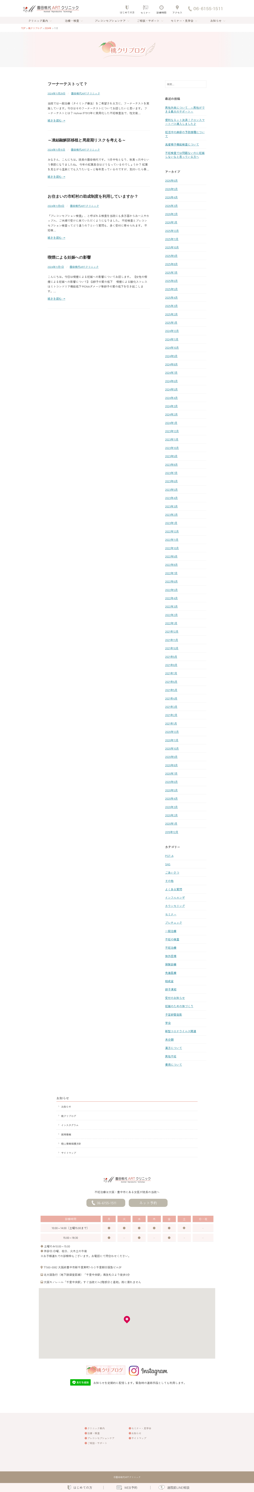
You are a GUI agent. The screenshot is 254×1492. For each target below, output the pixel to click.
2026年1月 (171, 222)
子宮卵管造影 (173, 1014)
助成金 (169, 981)
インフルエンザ (175, 897)
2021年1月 (171, 723)
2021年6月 (171, 681)
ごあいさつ (172, 872)
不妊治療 (170, 947)
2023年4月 (171, 498)
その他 (169, 881)
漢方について (173, 1048)
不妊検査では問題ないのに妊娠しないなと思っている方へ (185, 155)
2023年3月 (171, 506)
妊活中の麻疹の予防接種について (185, 134)
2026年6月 (171, 180)
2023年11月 (172, 439)
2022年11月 (172, 539)
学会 (168, 1023)
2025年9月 (171, 256)
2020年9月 (171, 757)
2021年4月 (171, 698)
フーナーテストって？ (67, 84)
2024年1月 (171, 423)
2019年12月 (171, 832)
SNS (167, 864)
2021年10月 (172, 648)
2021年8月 (171, 665)
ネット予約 (148, 1202)
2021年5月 (171, 690)
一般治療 (170, 931)
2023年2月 (171, 514)
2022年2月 (171, 615)
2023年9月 (171, 456)
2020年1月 (171, 823)
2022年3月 (171, 606)
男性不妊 (170, 1056)
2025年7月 (171, 272)
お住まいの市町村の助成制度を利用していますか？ (93, 196)
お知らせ (216, 21)
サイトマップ (68, 1153)
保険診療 (170, 964)
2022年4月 (171, 598)
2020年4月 (171, 798)
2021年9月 (171, 656)
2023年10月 (172, 448)
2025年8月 (171, 264)
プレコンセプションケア (110, 21)
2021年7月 (171, 673)
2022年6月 (171, 581)
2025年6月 (171, 281)
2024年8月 (171, 364)
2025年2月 (171, 314)
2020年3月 (171, 807)
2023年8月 (171, 464)
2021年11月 (171, 640)
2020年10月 (172, 748)
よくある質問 (173, 889)
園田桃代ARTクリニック (85, 93)
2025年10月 (172, 247)
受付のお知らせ (175, 998)
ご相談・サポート (148, 21)
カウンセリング (175, 906)
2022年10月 (172, 548)
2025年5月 (171, 289)
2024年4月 (171, 398)
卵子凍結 (170, 989)
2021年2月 (171, 715)
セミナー (170, 914)
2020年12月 (172, 732)
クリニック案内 (38, 21)
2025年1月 (171, 322)
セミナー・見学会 (182, 21)
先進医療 (170, 973)
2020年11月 (172, 740)
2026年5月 (171, 189)
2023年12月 (172, 431)
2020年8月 (171, 765)
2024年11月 (172, 339)
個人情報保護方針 (71, 1143)
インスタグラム (69, 1125)
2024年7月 (171, 372)
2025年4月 (171, 297)
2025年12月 (172, 231)
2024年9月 (171, 356)
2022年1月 (171, 623)
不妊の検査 (172, 939)
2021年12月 (172, 631)
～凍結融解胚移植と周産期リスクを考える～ (87, 140)
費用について (173, 1064)
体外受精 (170, 956)
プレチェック (173, 922)
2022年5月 (171, 590)
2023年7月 (171, 473)
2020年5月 (171, 790)
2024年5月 (171, 389)
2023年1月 (171, 523)
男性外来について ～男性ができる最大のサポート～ (185, 109)
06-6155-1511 (106, 1202)
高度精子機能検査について (182, 144)
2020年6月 (171, 782)
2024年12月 (172, 331)
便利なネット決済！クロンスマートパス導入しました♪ (185, 122)
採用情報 (66, 1134)
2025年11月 (172, 239)
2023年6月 (171, 481)
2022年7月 (171, 573)
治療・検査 (72, 21)
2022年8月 (171, 564)
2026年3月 (171, 206)
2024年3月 (171, 406)
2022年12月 (172, 531)
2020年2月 (171, 815)
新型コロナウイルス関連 (180, 1031)
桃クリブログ (68, 1116)
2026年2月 (171, 214)
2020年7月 (171, 773)
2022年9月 (171, 556)
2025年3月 (171, 306)
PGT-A (169, 856)
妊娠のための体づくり (179, 1006)
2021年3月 (171, 707)
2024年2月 (171, 414)
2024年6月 (171, 381)
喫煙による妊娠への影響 (69, 257)
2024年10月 (172, 347)
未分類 (169, 1039)
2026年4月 (171, 197)
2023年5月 (171, 489)
